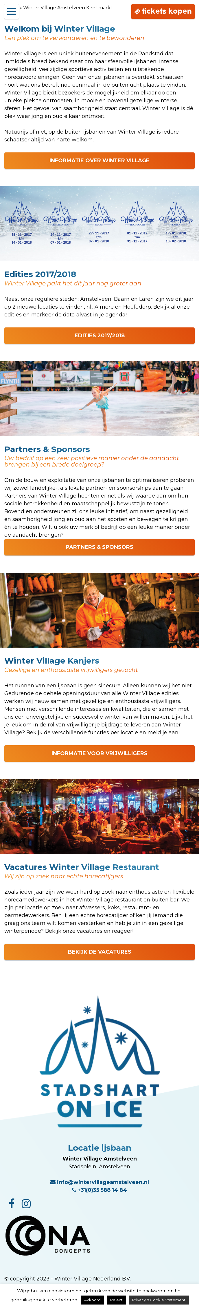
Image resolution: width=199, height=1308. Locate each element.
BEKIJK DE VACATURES (99, 952)
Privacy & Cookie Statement (158, 1300)
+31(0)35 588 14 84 (99, 1190)
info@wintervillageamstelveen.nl (99, 1182)
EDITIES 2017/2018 (100, 335)
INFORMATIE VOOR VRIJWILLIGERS (99, 753)
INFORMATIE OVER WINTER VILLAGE (99, 160)
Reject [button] (116, 1300)
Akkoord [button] (92, 1300)
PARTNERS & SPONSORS (99, 547)
